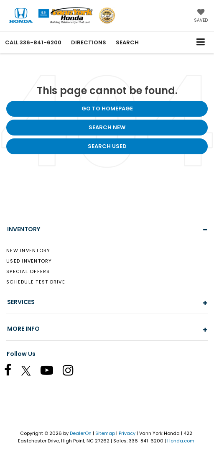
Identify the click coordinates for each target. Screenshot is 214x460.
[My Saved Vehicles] (201, 16)
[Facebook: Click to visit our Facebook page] (12, 372)
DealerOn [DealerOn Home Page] (81, 433)
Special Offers (28, 271)
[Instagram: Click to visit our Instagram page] (72, 372)
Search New (107, 127)
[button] (33, 42)
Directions (88, 42)
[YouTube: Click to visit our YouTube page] (51, 372)
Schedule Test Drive (35, 282)
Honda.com (180, 440)
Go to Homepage (107, 108)
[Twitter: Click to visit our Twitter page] (30, 372)
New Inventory (28, 250)
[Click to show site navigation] (201, 42)
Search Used (107, 146)
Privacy (127, 433)
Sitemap (105, 433)
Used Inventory (29, 261)
